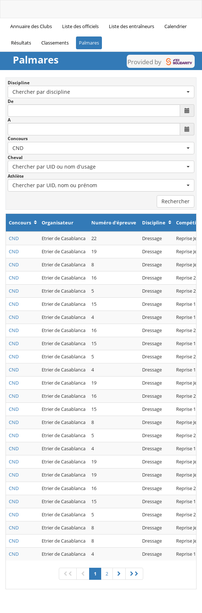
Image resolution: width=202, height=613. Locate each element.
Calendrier (175, 26)
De (11, 101)
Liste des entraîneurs (131, 26)
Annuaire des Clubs (31, 26)
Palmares (89, 42)
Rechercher (175, 201)
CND (14, 238)
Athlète (16, 176)
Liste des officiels (80, 26)
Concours (18, 138)
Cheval (15, 157)
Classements (55, 42)
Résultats (21, 42)
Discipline (19, 83)
